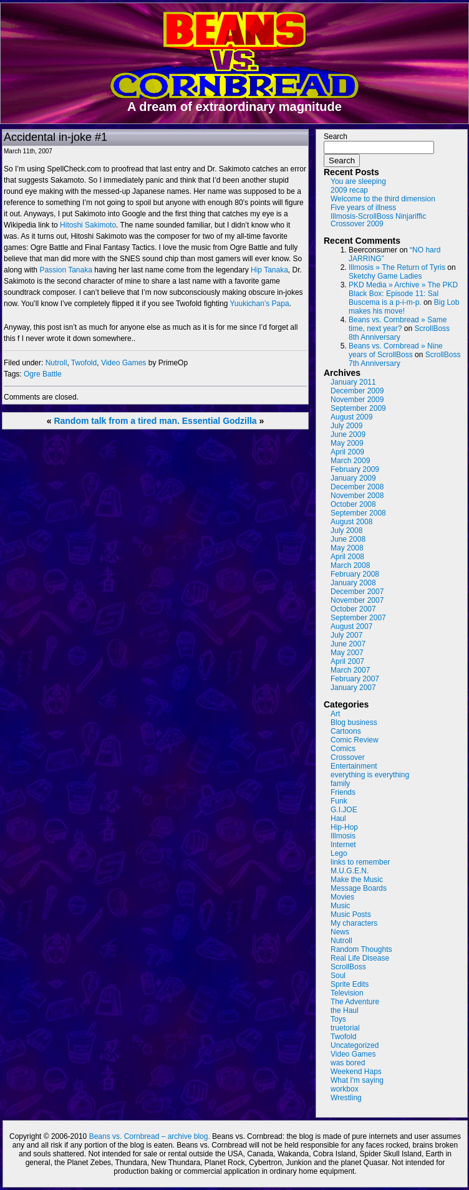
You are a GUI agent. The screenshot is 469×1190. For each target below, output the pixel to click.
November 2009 (357, 399)
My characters (354, 923)
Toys (338, 1019)
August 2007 (351, 626)
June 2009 (348, 434)
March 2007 (350, 670)
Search (335, 136)
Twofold (84, 362)
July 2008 (346, 530)
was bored (348, 1062)
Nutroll (56, 362)
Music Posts (351, 914)
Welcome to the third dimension (383, 198)
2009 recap (349, 190)
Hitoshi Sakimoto (88, 225)
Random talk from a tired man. (116, 421)
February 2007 (355, 678)
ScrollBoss (348, 966)
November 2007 (357, 600)
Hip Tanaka (269, 270)
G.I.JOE (344, 809)
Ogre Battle (43, 374)
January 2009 (353, 478)
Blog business (354, 722)
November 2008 (357, 495)
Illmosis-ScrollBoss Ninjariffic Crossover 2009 (378, 220)
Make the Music (357, 879)
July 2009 (346, 425)
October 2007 (353, 609)
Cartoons (346, 731)
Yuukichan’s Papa (259, 303)
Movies (342, 897)
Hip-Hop (344, 827)
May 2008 (347, 548)
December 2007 (357, 591)
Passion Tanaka (65, 270)
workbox (345, 1089)
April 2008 (347, 556)
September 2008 (358, 513)
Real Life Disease (360, 958)
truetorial (345, 1028)
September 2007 (358, 617)
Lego (339, 853)
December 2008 (357, 486)
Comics (343, 748)
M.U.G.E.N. (350, 870)
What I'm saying (357, 1080)
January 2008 (353, 582)
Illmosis (343, 836)
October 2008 (353, 504)
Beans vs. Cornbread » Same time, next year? (398, 324)
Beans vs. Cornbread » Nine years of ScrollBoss (396, 350)
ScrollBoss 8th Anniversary (399, 333)
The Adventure (355, 1001)
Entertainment (354, 766)
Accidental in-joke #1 (55, 137)
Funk (339, 801)
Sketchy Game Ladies (385, 276)
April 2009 (347, 452)
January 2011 (353, 382)
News (340, 932)
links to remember (360, 862)
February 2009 (355, 469)
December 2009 (357, 390)
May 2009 (347, 443)
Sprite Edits (350, 984)
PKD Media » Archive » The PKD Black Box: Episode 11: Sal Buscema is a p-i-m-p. (403, 294)
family (340, 783)
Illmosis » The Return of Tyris (397, 267)
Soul (338, 975)
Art (335, 713)
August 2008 (351, 521)
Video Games (124, 362)
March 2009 (350, 460)
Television (347, 993)
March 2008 (350, 565)
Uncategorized (355, 1045)
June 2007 (348, 644)
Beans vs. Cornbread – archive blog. (149, 1136)
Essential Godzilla (219, 421)
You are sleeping (358, 181)
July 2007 (346, 635)
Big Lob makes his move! (404, 306)
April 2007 (347, 661)
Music (340, 905)
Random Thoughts (361, 949)
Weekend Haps (356, 1071)
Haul (338, 818)
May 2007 (347, 652)
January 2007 (353, 687)
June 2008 (348, 539)
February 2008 (355, 574)
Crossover (348, 757)
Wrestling (346, 1097)
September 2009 (358, 408)
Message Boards (359, 888)
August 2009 (351, 417)
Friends (343, 792)
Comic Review (355, 740)
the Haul (345, 1010)
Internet (343, 844)
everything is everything (370, 774)
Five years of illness (363, 207)
